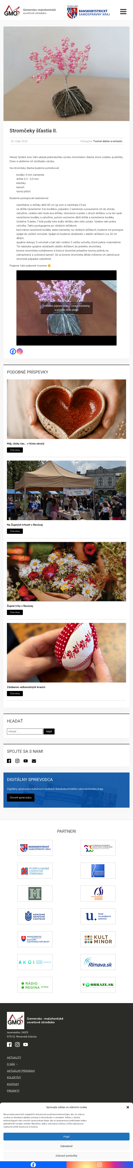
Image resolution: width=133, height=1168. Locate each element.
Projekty (13, 1091)
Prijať (66, 1136)
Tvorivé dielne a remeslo (107, 141)
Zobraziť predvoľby (66, 1155)
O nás (11, 1064)
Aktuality (14, 1057)
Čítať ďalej (15, 450)
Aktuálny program (21, 1071)
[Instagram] (20, 351)
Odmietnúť (66, 1146)
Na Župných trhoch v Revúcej (25, 525)
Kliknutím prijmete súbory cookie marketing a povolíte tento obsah (66, 307)
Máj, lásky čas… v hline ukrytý (25, 443)
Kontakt (13, 1084)
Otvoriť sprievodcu (21, 797)
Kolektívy (14, 1077)
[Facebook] (13, 351)
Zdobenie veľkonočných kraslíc (26, 687)
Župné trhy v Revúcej (20, 606)
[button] (128, 1107)
